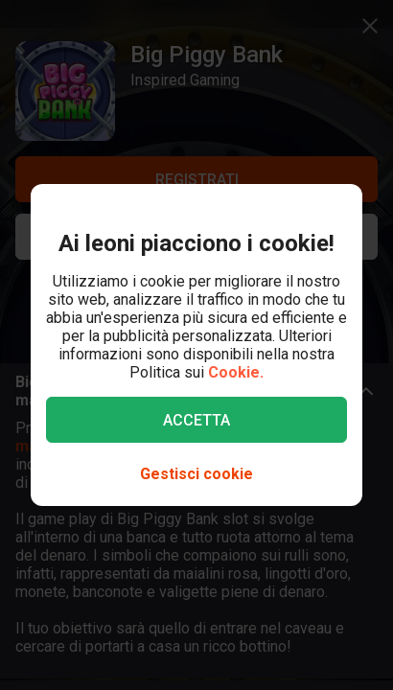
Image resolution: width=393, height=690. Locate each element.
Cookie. (236, 372)
